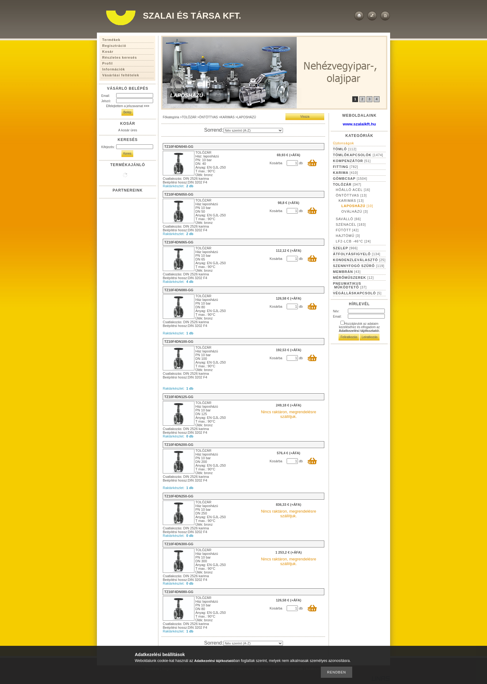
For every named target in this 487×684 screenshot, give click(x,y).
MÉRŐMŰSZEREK (353, 277)
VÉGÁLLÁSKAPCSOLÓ (357, 293)
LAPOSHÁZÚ (357, 206)
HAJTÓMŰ (348, 236)
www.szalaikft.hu (359, 124)
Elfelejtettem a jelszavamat (127, 106)
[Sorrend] (253, 130)
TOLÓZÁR (189, 117)
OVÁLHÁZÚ (354, 211)
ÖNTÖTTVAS (208, 117)
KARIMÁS (227, 117)
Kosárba (276, 163)
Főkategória (171, 117)
